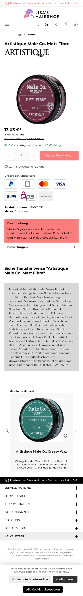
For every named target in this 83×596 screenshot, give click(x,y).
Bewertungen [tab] (41, 247)
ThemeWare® (41, 558)
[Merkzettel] (57, 24)
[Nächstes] (75, 430)
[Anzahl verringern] (8, 155)
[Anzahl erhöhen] (34, 155)
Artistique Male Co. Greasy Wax (41, 451)
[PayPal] (11, 184)
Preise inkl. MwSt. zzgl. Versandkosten (24, 138)
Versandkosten (63, 549)
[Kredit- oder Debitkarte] (52, 184)
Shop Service (15, 496)
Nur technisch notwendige (30, 579)
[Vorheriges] (8, 430)
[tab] (41, 230)
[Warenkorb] (76, 24)
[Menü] (7, 24)
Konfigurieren (65, 579)
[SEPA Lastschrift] (11, 196)
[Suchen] (37, 24)
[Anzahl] (21, 155)
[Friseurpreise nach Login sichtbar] (47, 24)
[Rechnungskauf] (28, 184)
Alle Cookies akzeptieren (43, 589)
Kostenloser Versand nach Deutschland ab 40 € (44, 3)
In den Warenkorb (59, 155)
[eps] (29, 196)
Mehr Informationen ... (57, 572)
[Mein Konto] (66, 24)
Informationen (17, 503)
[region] (41, 99)
